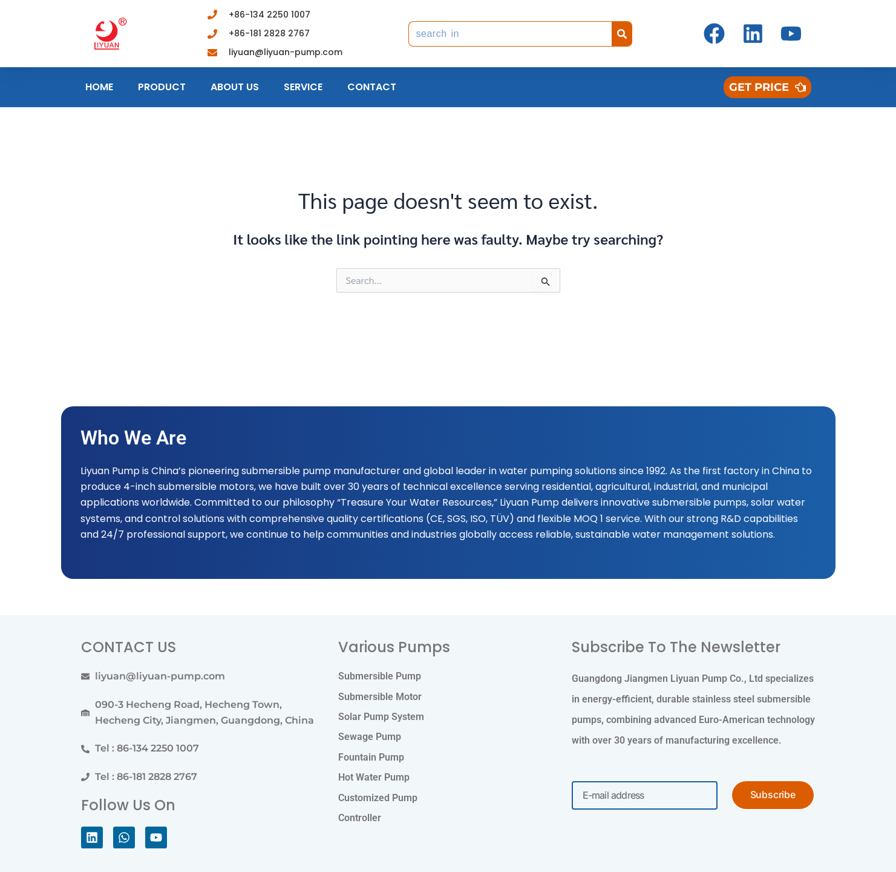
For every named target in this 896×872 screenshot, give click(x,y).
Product (162, 87)
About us (235, 87)
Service (303, 87)
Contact (371, 87)
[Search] (622, 34)
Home (99, 87)
